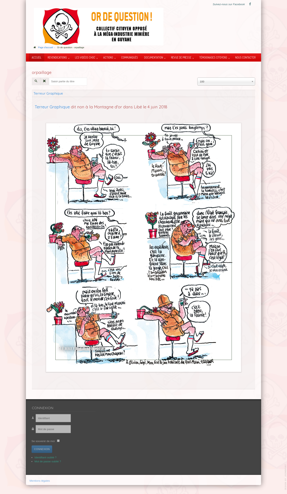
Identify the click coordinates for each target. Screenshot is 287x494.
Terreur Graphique (48, 93)
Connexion (40, 449)
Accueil (36, 57)
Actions (108, 57)
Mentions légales (39, 481)
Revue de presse (181, 57)
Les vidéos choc (85, 57)
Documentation (153, 57)
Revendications (57, 57)
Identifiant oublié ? (44, 457)
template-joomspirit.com (285, 477)
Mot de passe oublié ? (46, 461)
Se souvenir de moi (41, 441)
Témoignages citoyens (213, 57)
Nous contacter (245, 57)
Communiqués (129, 57)
